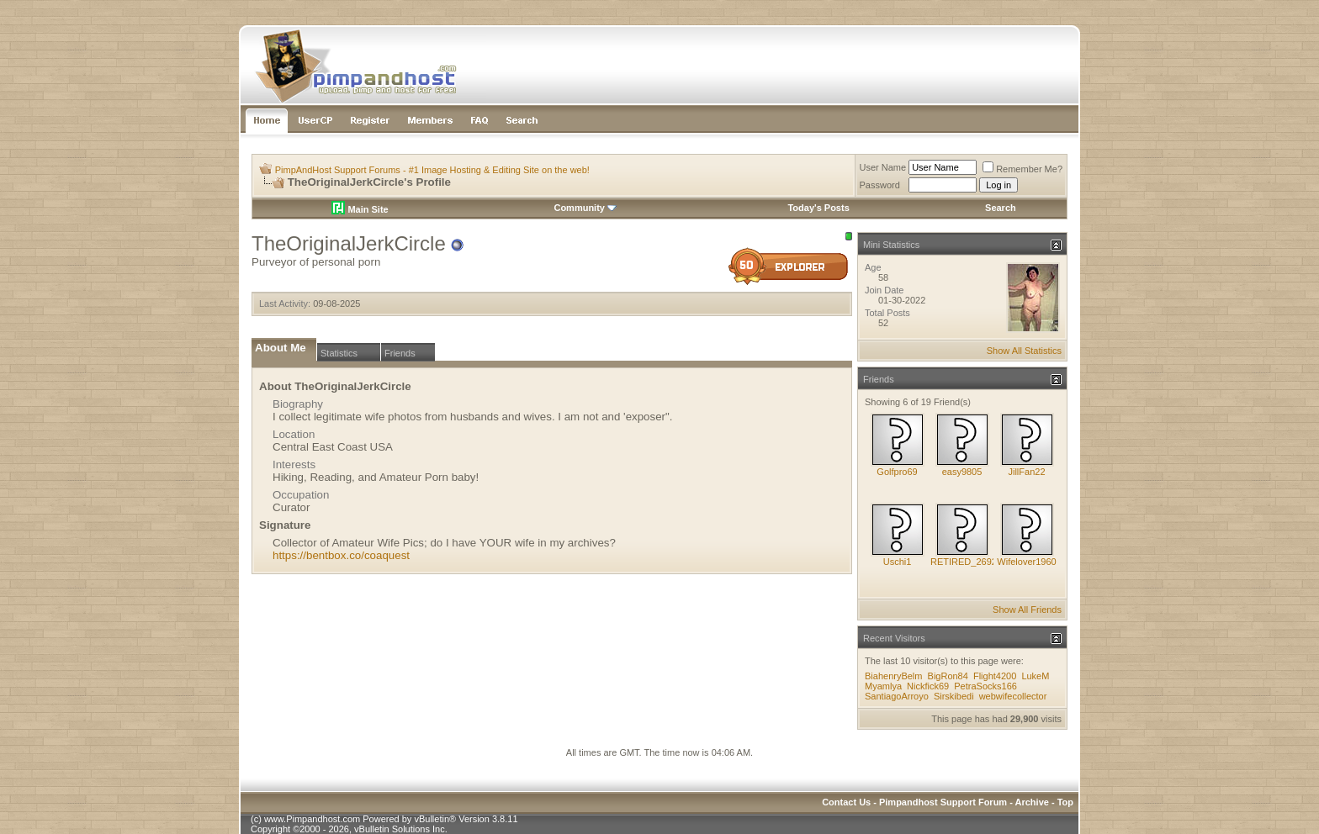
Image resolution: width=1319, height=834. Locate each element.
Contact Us (846, 802)
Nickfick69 (928, 686)
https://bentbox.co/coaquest (341, 555)
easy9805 (962, 472)
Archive (1032, 802)
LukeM (1035, 676)
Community (585, 208)
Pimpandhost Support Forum (943, 802)
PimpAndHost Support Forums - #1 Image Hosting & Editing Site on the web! (432, 170)
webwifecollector (1013, 696)
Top (1065, 802)
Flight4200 (994, 676)
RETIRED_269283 (968, 562)
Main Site (359, 209)
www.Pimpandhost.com (312, 819)
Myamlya (883, 686)
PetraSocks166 (985, 686)
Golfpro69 (897, 472)
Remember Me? (1022, 169)
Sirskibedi (954, 696)
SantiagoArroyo (897, 696)
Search (1000, 208)
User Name (883, 167)
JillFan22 (1026, 472)
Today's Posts (818, 208)
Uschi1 (897, 562)
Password (880, 185)
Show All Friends (1027, 609)
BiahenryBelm (893, 676)
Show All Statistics (1024, 351)
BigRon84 (948, 676)
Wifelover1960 (1026, 562)
